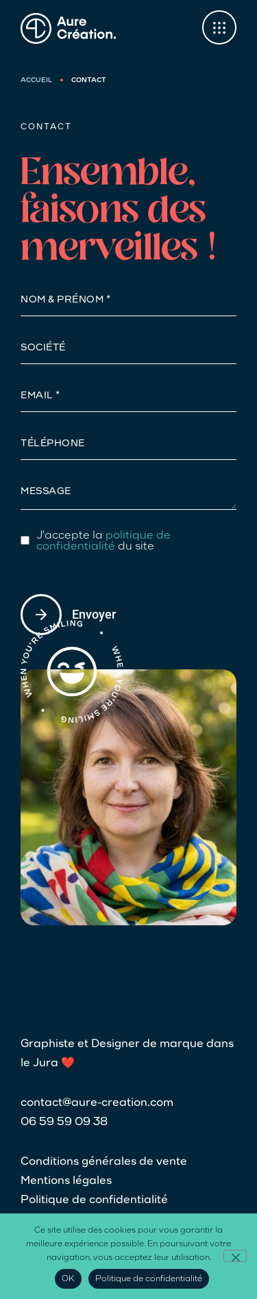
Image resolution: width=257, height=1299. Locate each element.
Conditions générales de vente (104, 1162)
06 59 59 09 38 (64, 1122)
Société (43, 348)
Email (38, 396)
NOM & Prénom (63, 300)
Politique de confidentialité (94, 1200)
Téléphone (53, 444)
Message (46, 492)
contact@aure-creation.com (97, 1103)
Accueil (36, 80)
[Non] (235, 1256)
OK (68, 1279)
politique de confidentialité (103, 541)
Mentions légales (66, 1181)
